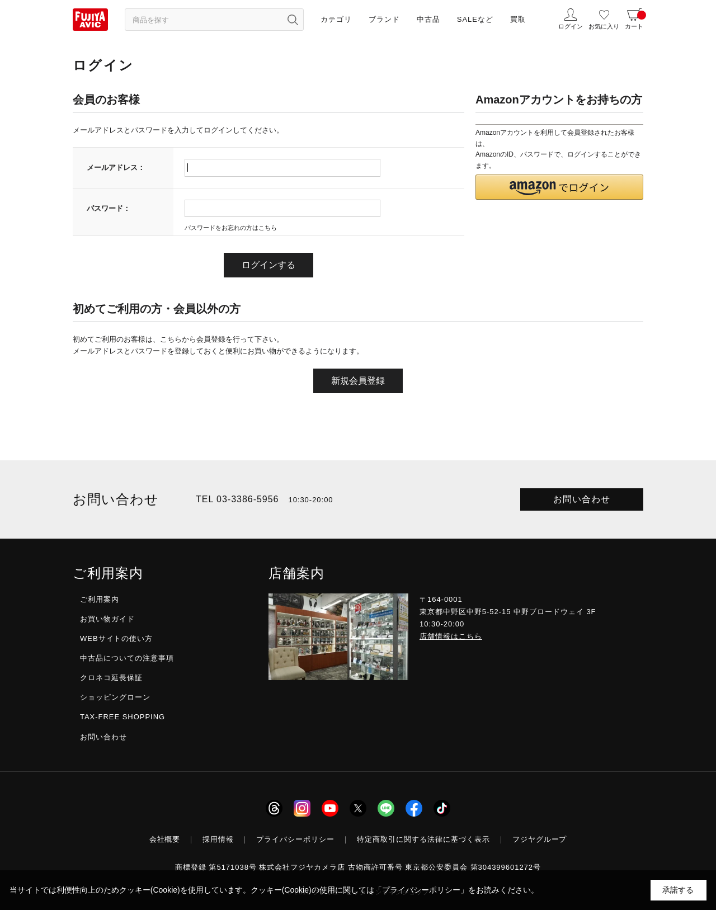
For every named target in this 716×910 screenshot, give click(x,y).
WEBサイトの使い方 (116, 638)
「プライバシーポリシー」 (421, 889)
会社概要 (165, 839)
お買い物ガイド (107, 619)
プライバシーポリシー (295, 839)
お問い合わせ (581, 499)
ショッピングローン (115, 697)
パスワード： (108, 208)
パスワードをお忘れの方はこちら (231, 227)
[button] (559, 187)
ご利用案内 (99, 599)
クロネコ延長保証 (111, 677)
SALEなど (475, 19)
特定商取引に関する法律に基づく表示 (423, 839)
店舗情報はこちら (451, 636)
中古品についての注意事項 (127, 658)
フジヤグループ (539, 839)
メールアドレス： (116, 167)
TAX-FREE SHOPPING (122, 717)
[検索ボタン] (292, 19)
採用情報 (218, 839)
